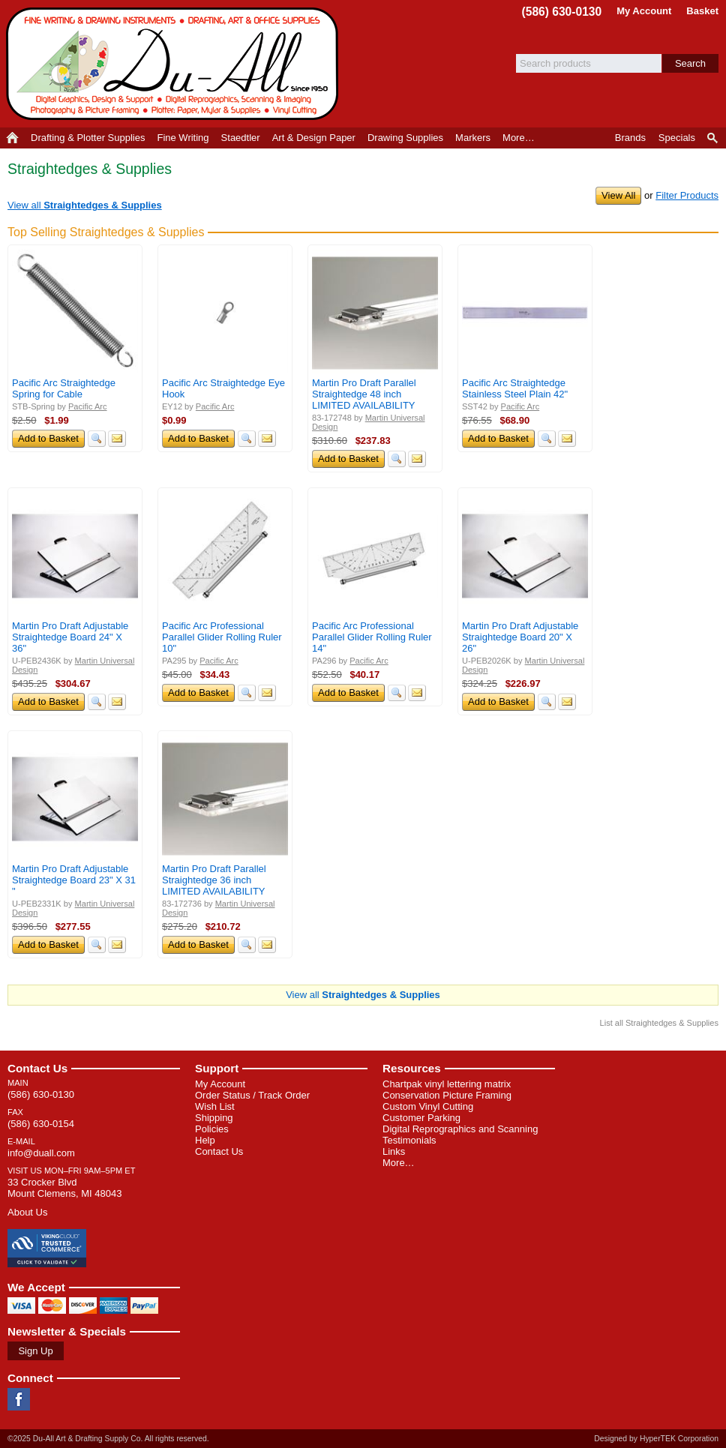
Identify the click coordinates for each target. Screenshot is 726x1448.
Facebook (19, 1399)
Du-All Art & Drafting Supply (175, 63)
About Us (27, 1212)
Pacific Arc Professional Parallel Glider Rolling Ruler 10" (222, 637)
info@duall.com (41, 1153)
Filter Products (687, 195)
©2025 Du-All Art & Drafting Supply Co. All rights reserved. (108, 1439)
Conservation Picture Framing (447, 1095)
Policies (212, 1129)
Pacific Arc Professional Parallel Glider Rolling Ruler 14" (372, 637)
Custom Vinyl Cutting (427, 1106)
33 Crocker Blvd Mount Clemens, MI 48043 (65, 1188)
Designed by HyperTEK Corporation (656, 1439)
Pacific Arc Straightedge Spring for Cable (64, 388)
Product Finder (713, 137)
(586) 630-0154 (41, 1123)
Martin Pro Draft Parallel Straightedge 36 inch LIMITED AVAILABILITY (214, 880)
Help (205, 1140)
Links (393, 1151)
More (518, 137)
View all (85, 205)
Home (12, 137)
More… (398, 1162)
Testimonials (409, 1140)
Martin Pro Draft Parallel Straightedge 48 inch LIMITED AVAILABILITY (364, 394)
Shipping (214, 1117)
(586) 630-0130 (562, 11)
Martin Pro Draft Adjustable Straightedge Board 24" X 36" (70, 637)
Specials (676, 137)
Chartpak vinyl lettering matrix (446, 1084)
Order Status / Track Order (252, 1095)
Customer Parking (421, 1117)
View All (618, 195)
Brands (630, 137)
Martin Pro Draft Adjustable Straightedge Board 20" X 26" (520, 637)
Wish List (215, 1106)
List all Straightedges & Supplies (659, 1022)
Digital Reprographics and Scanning (460, 1129)
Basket (702, 10)
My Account (643, 10)
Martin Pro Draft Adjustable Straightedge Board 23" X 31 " (74, 880)
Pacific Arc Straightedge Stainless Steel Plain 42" (515, 388)
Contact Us (38, 1068)
